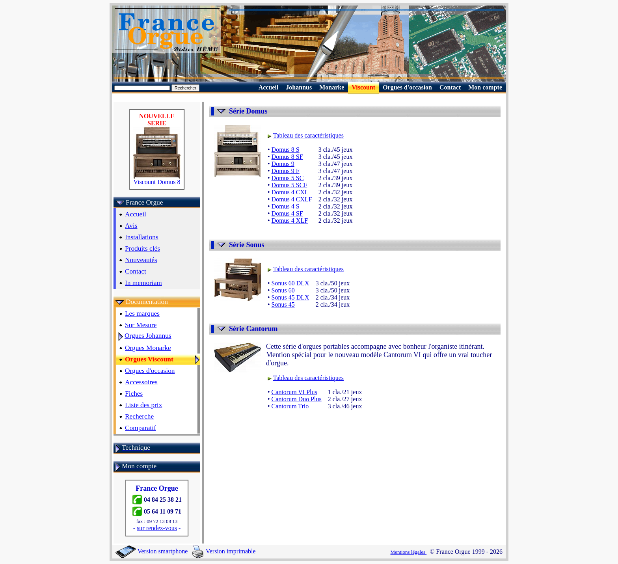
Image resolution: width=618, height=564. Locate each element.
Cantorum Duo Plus (297, 399)
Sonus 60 (283, 290)
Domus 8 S (286, 149)
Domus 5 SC (288, 178)
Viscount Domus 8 (157, 179)
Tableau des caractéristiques (308, 135)
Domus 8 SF (287, 156)
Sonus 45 (283, 304)
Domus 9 (283, 163)
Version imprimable (223, 551)
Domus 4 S (286, 206)
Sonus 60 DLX (290, 283)
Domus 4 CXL (290, 192)
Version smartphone (151, 551)
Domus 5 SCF (289, 185)
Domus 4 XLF (290, 220)
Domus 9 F (286, 171)
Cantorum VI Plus (294, 392)
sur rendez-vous (157, 528)
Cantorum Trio (290, 406)
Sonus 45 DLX (290, 297)
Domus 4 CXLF (292, 199)
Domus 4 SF (287, 213)
